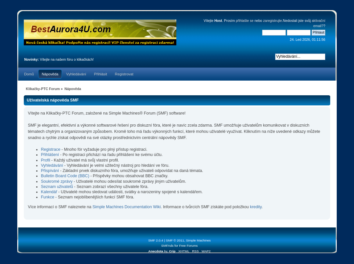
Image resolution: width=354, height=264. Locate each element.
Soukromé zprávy (56, 181)
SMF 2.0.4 (155, 240)
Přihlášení (50, 154)
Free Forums (188, 245)
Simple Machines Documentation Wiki (127, 207)
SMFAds (167, 245)
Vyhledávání (52, 165)
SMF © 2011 (175, 240)
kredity (256, 207)
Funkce (47, 197)
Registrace (50, 149)
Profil (45, 160)
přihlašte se (245, 21)
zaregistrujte (272, 21)
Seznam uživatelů (57, 186)
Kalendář (49, 192)
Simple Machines (198, 240)
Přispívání (50, 170)
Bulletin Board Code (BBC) (65, 176)
